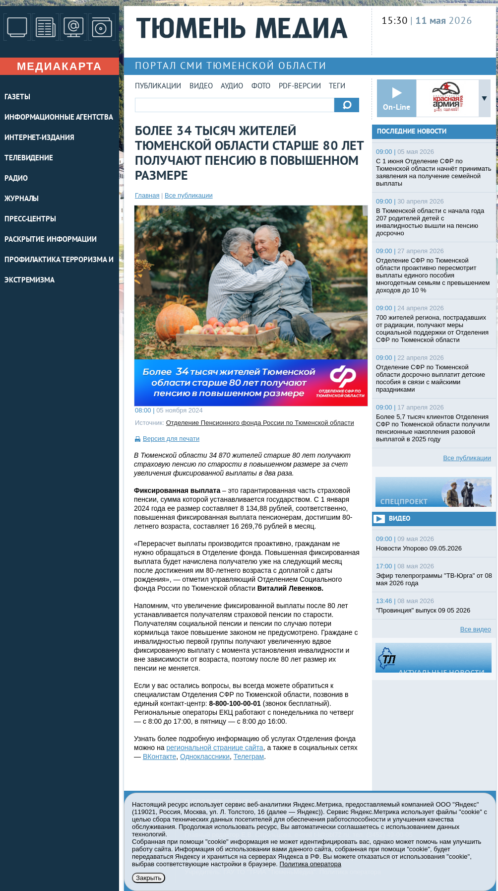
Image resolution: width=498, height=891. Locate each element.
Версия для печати (171, 438)
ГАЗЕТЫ (17, 97)
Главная (147, 195)
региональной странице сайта (214, 748)
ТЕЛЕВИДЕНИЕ (28, 158)
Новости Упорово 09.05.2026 (419, 548)
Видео (201, 86)
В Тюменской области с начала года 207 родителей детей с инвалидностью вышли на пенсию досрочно (430, 222)
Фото (260, 86)
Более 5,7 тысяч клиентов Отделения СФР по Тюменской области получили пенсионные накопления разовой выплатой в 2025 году (433, 428)
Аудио (232, 86)
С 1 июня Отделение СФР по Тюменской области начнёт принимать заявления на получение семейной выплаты (433, 172)
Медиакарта (59, 66)
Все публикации (189, 195)
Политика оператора (310, 864)
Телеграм (249, 756)
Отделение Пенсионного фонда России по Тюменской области (260, 422)
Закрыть (148, 878)
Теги (337, 86)
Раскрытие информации (50, 240)
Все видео (475, 629)
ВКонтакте (159, 756)
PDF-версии (300, 86)
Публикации (158, 86)
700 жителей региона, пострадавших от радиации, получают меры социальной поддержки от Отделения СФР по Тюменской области (432, 328)
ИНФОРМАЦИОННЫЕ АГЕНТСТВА (58, 118)
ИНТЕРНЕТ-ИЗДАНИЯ (39, 138)
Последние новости (411, 132)
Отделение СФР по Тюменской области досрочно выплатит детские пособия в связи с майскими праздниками (430, 378)
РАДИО (16, 179)
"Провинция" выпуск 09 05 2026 (423, 610)
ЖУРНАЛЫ (21, 199)
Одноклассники (205, 756)
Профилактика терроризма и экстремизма (59, 270)
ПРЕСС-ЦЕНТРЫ (30, 219)
